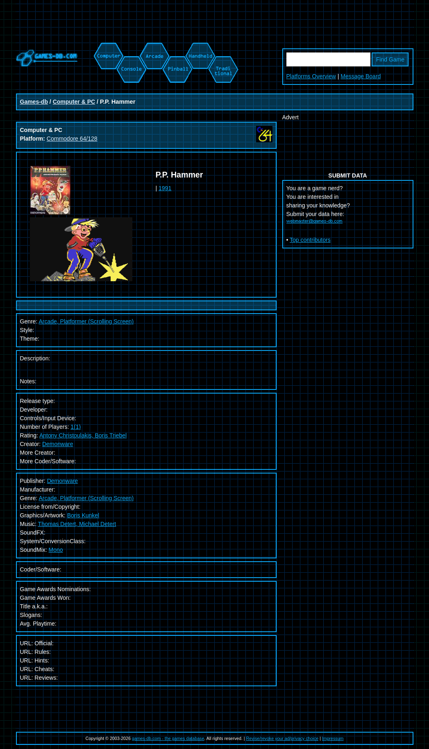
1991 (165, 188)
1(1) (75, 426)
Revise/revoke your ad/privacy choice (282, 738)
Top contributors (310, 240)
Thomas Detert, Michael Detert (77, 524)
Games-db (34, 101)
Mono (56, 549)
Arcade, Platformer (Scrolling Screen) (86, 498)
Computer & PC (74, 101)
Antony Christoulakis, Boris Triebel (83, 435)
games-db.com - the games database (168, 738)
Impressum (333, 738)
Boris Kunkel (83, 515)
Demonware (57, 444)
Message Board (360, 76)
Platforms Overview (311, 76)
